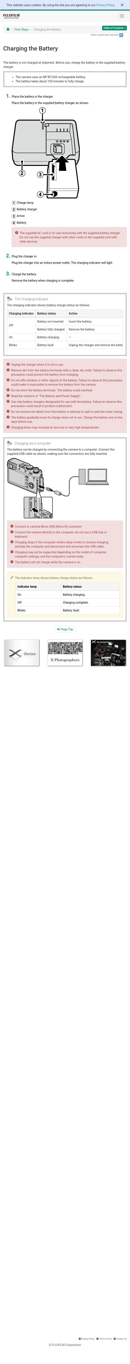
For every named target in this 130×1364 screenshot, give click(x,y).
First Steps (21, 29)
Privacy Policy (105, 5)
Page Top (65, 629)
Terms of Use (105, 1339)
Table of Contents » (114, 28)
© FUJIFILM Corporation (65, 1345)
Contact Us (121, 1339)
